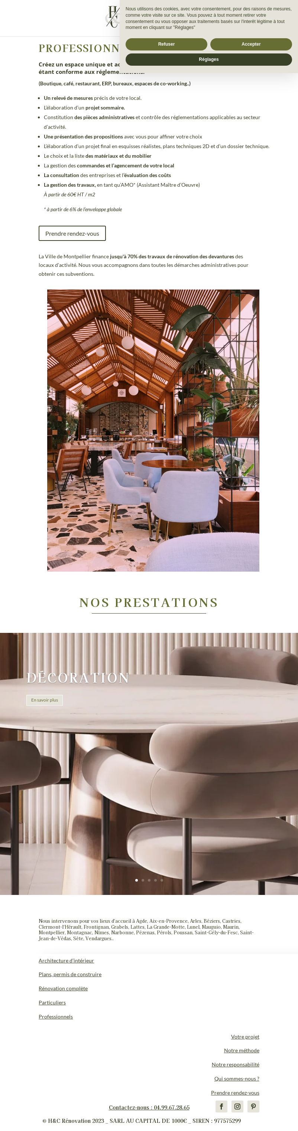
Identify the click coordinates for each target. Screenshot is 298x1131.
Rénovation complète (63, 988)
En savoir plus (44, 700)
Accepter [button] (251, 1102)
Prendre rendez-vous (72, 233)
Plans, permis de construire (70, 974)
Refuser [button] (166, 1102)
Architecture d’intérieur (66, 960)
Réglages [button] (208, 1117)
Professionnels (56, 1016)
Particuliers (52, 1002)
